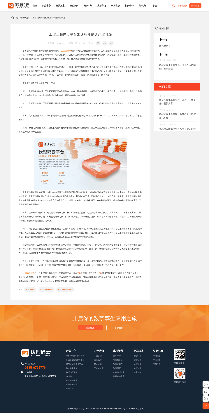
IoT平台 (69, 376)
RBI (100, 273)
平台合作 (119, 328)
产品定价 (70, 388)
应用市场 (101, 5)
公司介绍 (98, 356)
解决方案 (60, 5)
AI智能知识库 (71, 380)
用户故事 (98, 364)
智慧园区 (117, 368)
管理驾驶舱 (118, 360)
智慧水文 (137, 364)
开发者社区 (98, 368)
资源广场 (88, 5)
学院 (155, 5)
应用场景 (118, 350)
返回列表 (162, 28)
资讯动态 (25, 18)
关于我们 (143, 5)
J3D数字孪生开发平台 (75, 356)
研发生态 (115, 5)
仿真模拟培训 (118, 372)
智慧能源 (137, 360)
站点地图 (139, 408)
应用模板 (157, 356)
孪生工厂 (117, 356)
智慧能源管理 (71, 384)
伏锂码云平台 (71, 408)
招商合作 (129, 5)
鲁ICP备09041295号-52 (110, 408)
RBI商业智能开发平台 (75, 360)
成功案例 (74, 5)
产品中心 (46, 5)
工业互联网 (30, 289)
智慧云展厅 (118, 364)
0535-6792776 (35, 367)
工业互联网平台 (46, 289)
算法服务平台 (71, 368)
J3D (79, 273)
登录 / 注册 (182, 5)
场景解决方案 (118, 376)
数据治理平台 (71, 372)
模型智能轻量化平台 (74, 364)
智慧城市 (137, 368)
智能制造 (137, 356)
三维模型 (157, 360)
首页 (35, 5)
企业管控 (137, 372)
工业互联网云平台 (65, 289)
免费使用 (90, 328)
